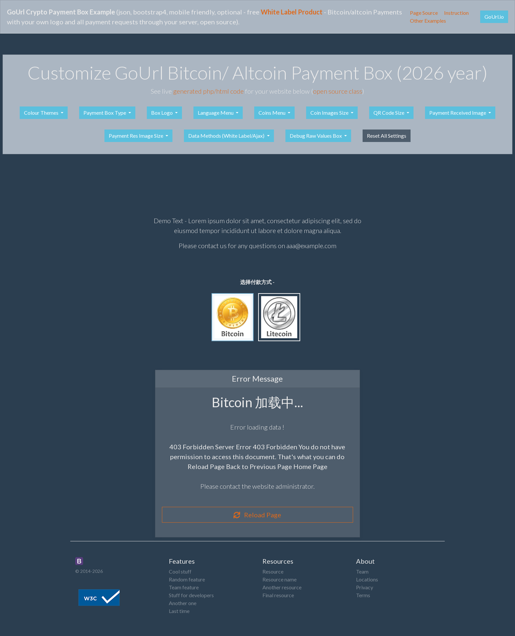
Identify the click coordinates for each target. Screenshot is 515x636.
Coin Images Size (329, 112)
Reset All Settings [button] (386, 135)
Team (362, 571)
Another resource (282, 587)
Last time (179, 611)
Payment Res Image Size (136, 135)
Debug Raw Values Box (316, 135)
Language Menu (216, 112)
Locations (367, 579)
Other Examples (428, 20)
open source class (337, 91)
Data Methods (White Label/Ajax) (226, 135)
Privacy (364, 587)
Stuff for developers (191, 595)
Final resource (278, 595)
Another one (182, 603)
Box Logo (162, 112)
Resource (272, 571)
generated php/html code (208, 91)
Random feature (187, 579)
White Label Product (292, 12)
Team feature (184, 587)
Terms (363, 595)
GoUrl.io (494, 16)
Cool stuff (180, 571)
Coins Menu (272, 112)
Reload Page (257, 515)
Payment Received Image (458, 112)
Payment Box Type (105, 112)
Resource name (279, 579)
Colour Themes (41, 112)
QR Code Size (389, 112)
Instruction (456, 13)
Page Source (424, 13)
